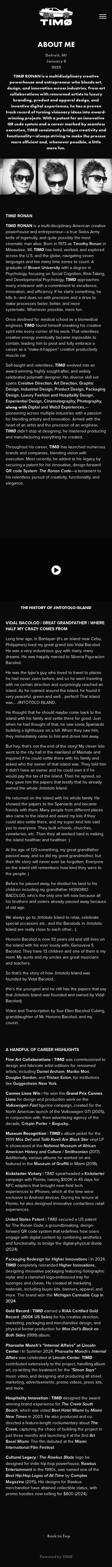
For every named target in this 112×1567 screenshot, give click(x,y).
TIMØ (68, 1556)
